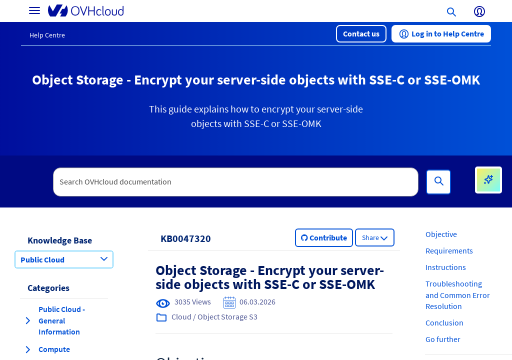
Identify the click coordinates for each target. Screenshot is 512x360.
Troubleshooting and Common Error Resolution (458, 295)
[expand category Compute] (27, 349)
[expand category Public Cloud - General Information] (27, 321)
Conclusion (445, 323)
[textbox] (236, 182)
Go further (443, 339)
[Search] (438, 182)
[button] (361, 33)
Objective (441, 234)
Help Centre (47, 35)
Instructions (446, 267)
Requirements (449, 251)
